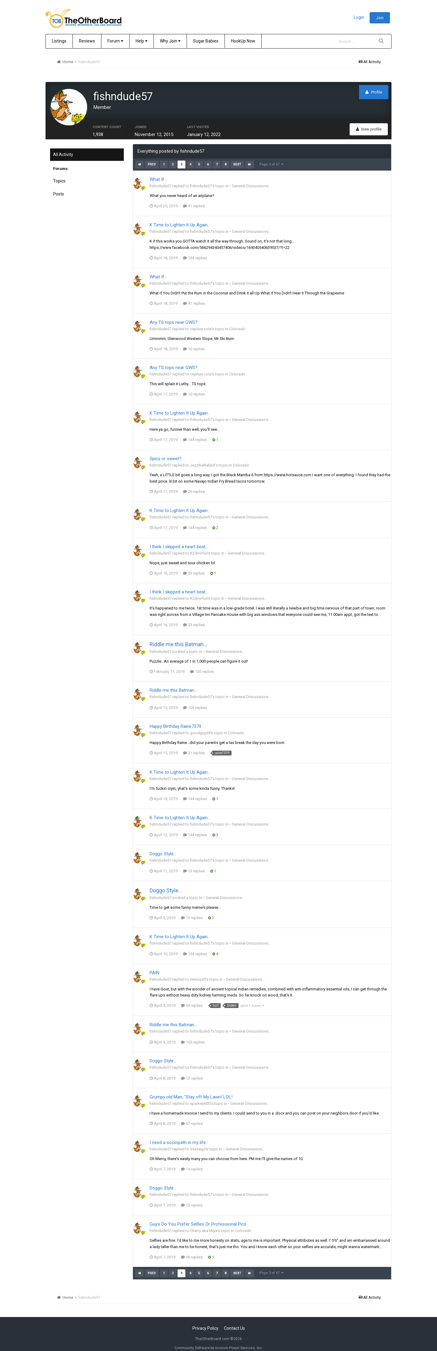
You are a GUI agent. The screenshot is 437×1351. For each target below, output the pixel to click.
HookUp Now (243, 41)
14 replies (192, 1161)
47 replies (192, 1116)
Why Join (170, 41)
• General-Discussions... (250, 178)
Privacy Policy (205, 1320)
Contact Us (234, 1320)
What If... (158, 172)
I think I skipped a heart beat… (179, 539)
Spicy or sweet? (165, 451)
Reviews (87, 41)
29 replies (194, 484)
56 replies (192, 1249)
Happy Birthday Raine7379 (175, 719)
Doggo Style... (163, 846)
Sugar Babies (205, 41)
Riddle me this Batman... (178, 637)
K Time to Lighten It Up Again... (180, 217)
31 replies (194, 745)
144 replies (195, 250)
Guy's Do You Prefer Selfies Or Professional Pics (198, 1217)
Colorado (237, 321)
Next (237, 157)
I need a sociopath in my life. (178, 1135)
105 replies (202, 664)
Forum (115, 41)
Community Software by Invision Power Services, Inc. (218, 1340)
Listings (59, 41)
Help (141, 41)
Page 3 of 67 (271, 157)
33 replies (194, 565)
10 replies (194, 341)
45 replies (192, 998)
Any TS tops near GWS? (174, 314)
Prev (152, 157)
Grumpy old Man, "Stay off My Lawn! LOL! (191, 1089)
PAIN (154, 965)
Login (359, 17)
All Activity (63, 147)
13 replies (194, 863)
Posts (58, 186)
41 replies (194, 198)
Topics (59, 173)
